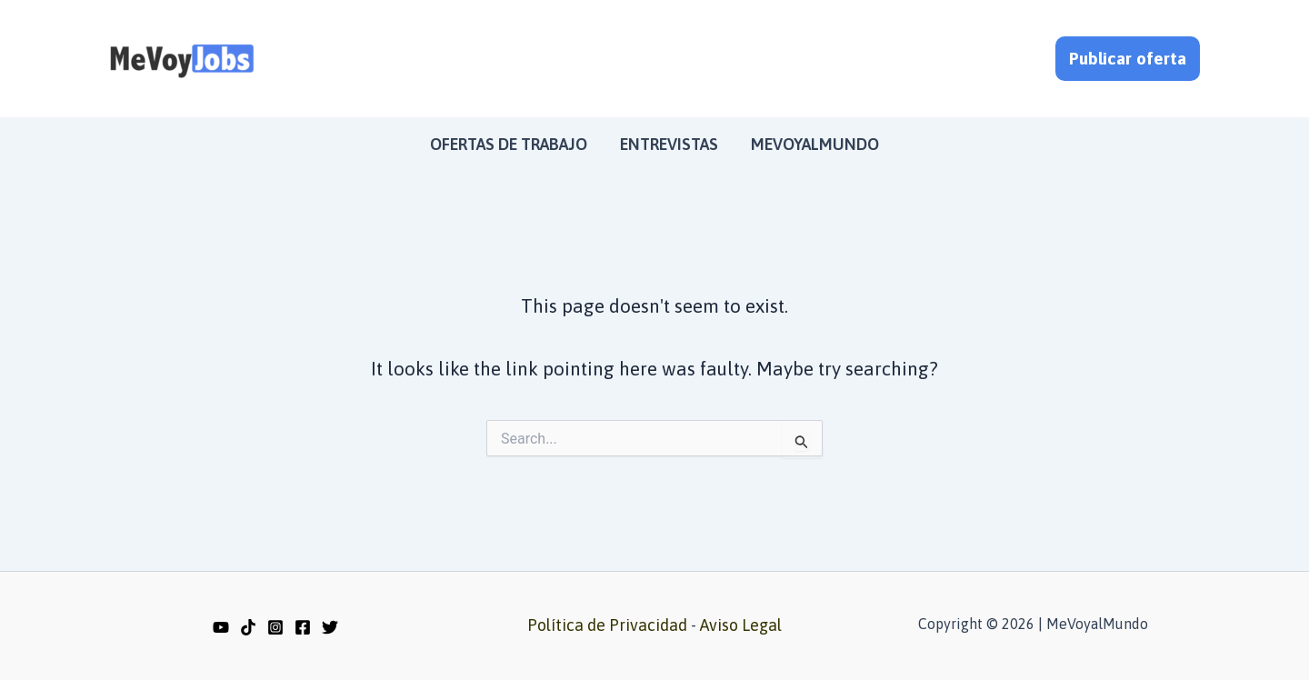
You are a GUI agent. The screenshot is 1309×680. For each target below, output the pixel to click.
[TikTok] (248, 627)
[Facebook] (303, 627)
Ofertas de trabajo (508, 144)
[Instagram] (275, 627)
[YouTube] (221, 627)
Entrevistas (669, 144)
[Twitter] (330, 627)
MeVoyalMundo (815, 144)
